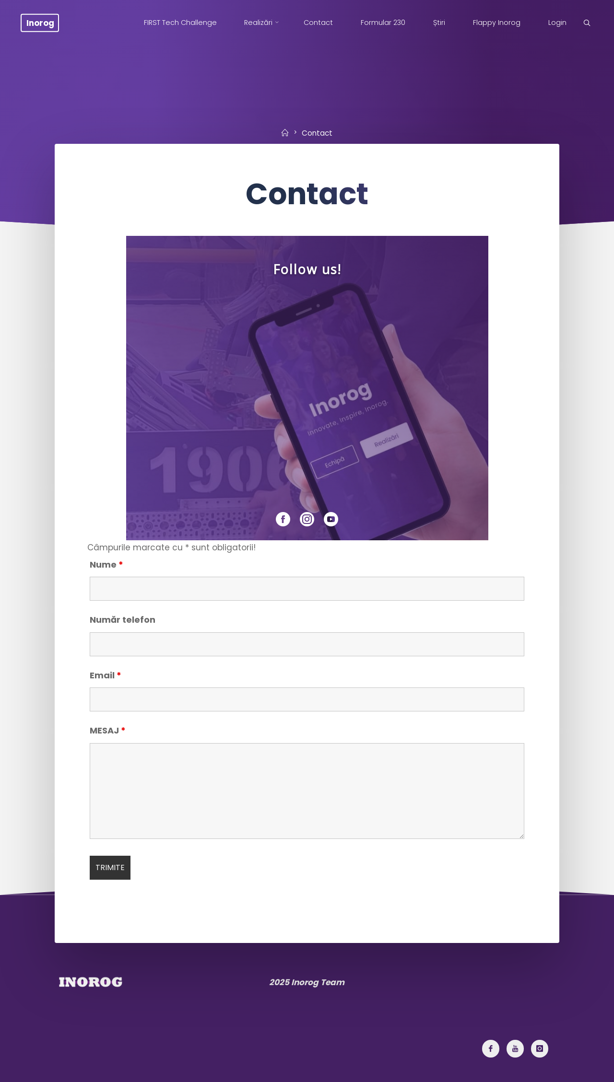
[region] (307, 388)
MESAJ (108, 730)
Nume (106, 564)
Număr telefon (122, 620)
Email (105, 675)
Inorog (40, 22)
